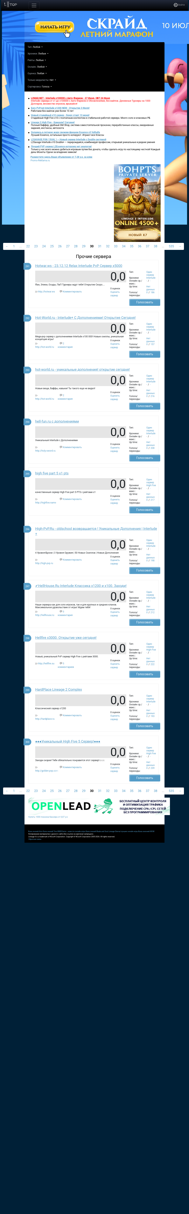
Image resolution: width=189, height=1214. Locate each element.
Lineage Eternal (114, 831)
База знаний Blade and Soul (97, 831)
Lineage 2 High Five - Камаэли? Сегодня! (53, 122)
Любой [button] (37, 47)
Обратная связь (34, 839)
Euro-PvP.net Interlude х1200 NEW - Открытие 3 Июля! (60, 108)
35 (131, 246)
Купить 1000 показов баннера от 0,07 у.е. (48, 817)
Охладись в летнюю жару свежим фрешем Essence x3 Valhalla (65, 132)
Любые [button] (42, 53)
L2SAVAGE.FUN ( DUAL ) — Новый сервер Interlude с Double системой (68, 139)
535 (171, 246)
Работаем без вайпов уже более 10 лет (52, 111)
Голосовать (144, 302)
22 (28, 246)
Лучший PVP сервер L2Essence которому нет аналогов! (61, 146)
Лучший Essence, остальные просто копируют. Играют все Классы (67, 135)
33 (115, 246)
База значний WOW (146, 831)
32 (107, 246)
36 (139, 246)
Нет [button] (52, 80)
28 (76, 246)
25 (52, 246)
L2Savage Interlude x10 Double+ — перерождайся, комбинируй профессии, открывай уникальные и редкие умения (93, 142)
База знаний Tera (50, 831)
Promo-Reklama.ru (40, 160)
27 (68, 246)
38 (155, 246)
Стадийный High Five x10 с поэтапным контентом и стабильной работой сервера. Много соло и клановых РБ (90, 118)
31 (100, 246)
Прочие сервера (93, 256)
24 (44, 246)
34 (123, 246)
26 (60, 246)
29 (84, 246)
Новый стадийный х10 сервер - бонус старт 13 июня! (60, 115)
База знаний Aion (35, 831)
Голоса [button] (46, 86)
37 (147, 246)
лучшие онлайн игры (129, 831)
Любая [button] (41, 73)
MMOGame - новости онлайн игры (72, 831)
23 (36, 246)
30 (92, 246)
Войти (179, 4)
